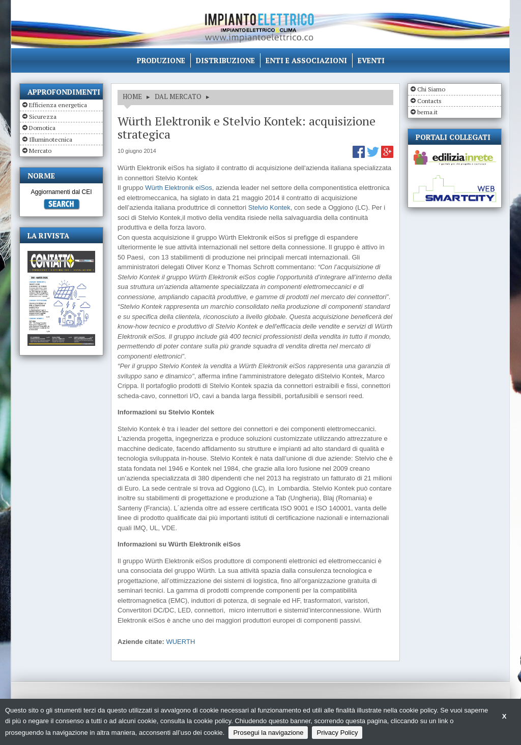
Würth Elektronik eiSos (178, 187)
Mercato (40, 150)
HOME (132, 96)
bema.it (427, 112)
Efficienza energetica (58, 105)
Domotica (42, 128)
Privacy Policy (337, 732)
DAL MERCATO (178, 96)
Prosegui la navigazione (268, 732)
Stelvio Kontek (269, 207)
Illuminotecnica (50, 139)
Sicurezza (42, 116)
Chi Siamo (431, 89)
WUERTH (180, 641)
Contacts (429, 101)
